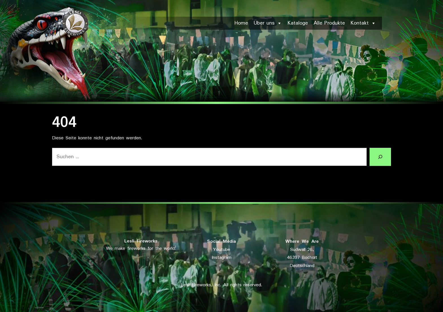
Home (241, 23)
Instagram (221, 257)
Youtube (221, 249)
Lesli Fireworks (141, 241)
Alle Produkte (329, 23)
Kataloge (298, 23)
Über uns (268, 23)
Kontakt (363, 23)
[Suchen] (380, 157)
